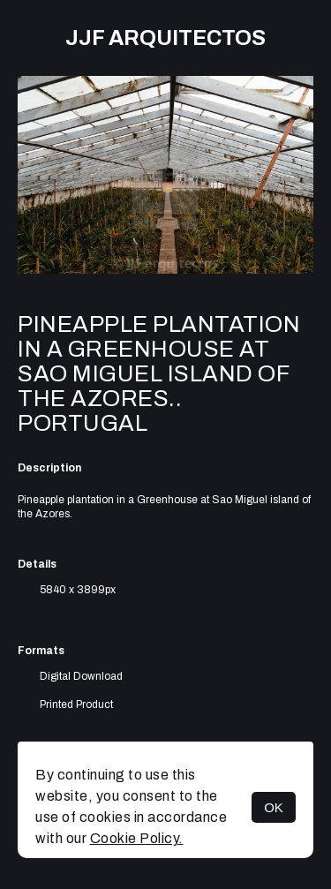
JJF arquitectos (165, 37)
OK (273, 807)
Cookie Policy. (137, 838)
